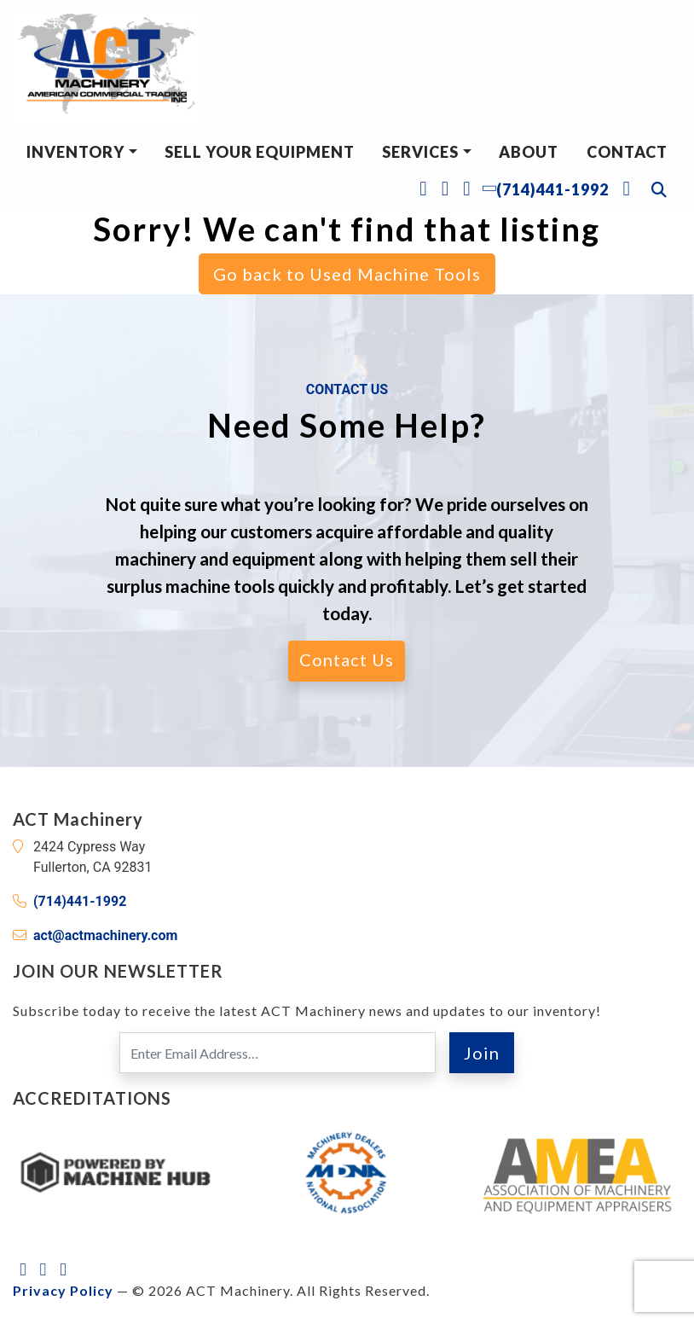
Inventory (75, 151)
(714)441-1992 (79, 901)
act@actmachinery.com (105, 935)
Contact (627, 151)
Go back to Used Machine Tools (347, 274)
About (528, 151)
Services (420, 151)
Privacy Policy (63, 1290)
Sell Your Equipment (260, 151)
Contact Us (346, 659)
